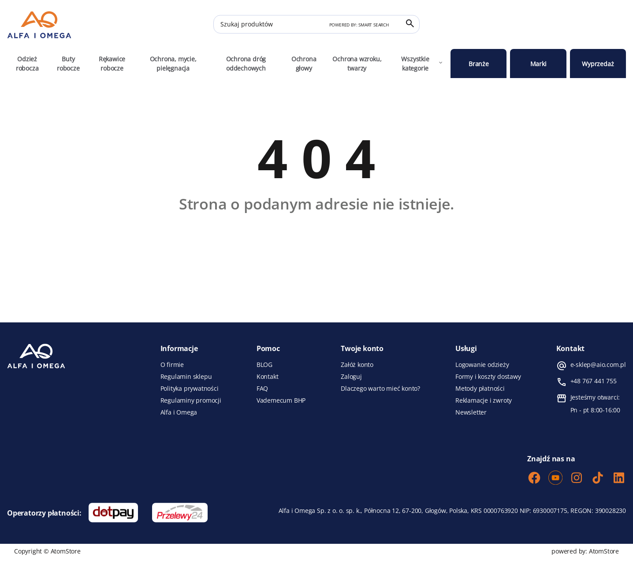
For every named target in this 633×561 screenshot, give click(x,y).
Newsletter (471, 412)
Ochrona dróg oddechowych (246, 63)
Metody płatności (480, 389)
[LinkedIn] (619, 478)
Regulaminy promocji (190, 400)
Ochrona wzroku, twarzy (356, 63)
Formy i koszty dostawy (488, 377)
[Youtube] (555, 478)
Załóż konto (357, 365)
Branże (479, 64)
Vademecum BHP (281, 400)
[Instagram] (577, 478)
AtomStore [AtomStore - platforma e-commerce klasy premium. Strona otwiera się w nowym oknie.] (604, 551)
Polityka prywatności (189, 389)
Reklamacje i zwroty (483, 400)
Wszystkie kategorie (422, 63)
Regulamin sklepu (186, 377)
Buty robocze (68, 63)
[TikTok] (598, 478)
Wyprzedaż (598, 64)
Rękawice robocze (112, 63)
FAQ (262, 389)
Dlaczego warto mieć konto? (380, 389)
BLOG (264, 365)
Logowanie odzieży (482, 365)
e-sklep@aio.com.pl (598, 365)
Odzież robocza (27, 63)
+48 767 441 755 (593, 381)
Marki (538, 64)
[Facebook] (534, 478)
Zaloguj (351, 377)
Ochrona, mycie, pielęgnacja (173, 63)
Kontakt (268, 377)
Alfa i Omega (178, 412)
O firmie (172, 365)
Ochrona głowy (303, 63)
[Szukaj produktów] (316, 24)
